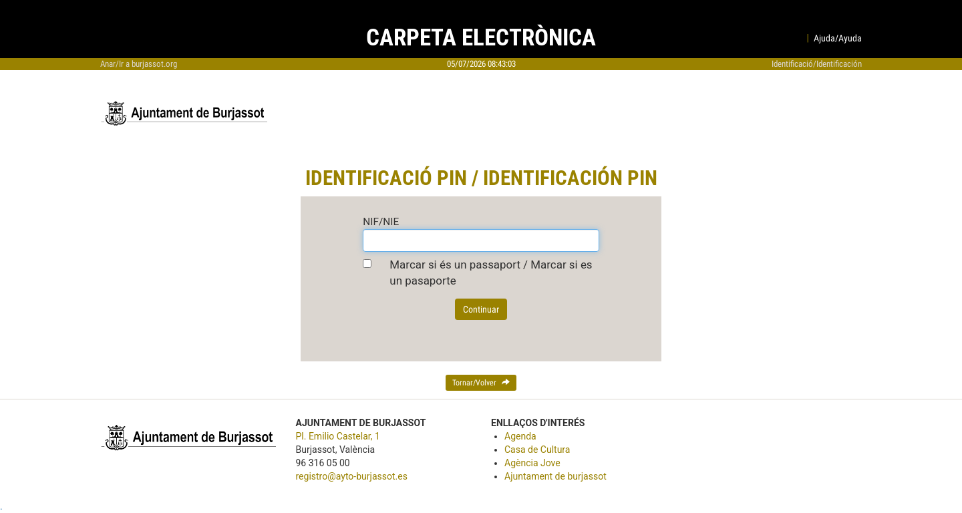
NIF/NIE (381, 222)
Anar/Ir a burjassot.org (138, 64)
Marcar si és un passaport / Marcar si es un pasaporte (490, 272)
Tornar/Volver (481, 382)
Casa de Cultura (537, 449)
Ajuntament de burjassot (555, 476)
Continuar (481, 309)
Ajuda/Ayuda (838, 38)
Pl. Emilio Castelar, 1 (338, 436)
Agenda (520, 436)
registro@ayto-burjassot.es (352, 476)
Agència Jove (532, 463)
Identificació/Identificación (817, 64)
